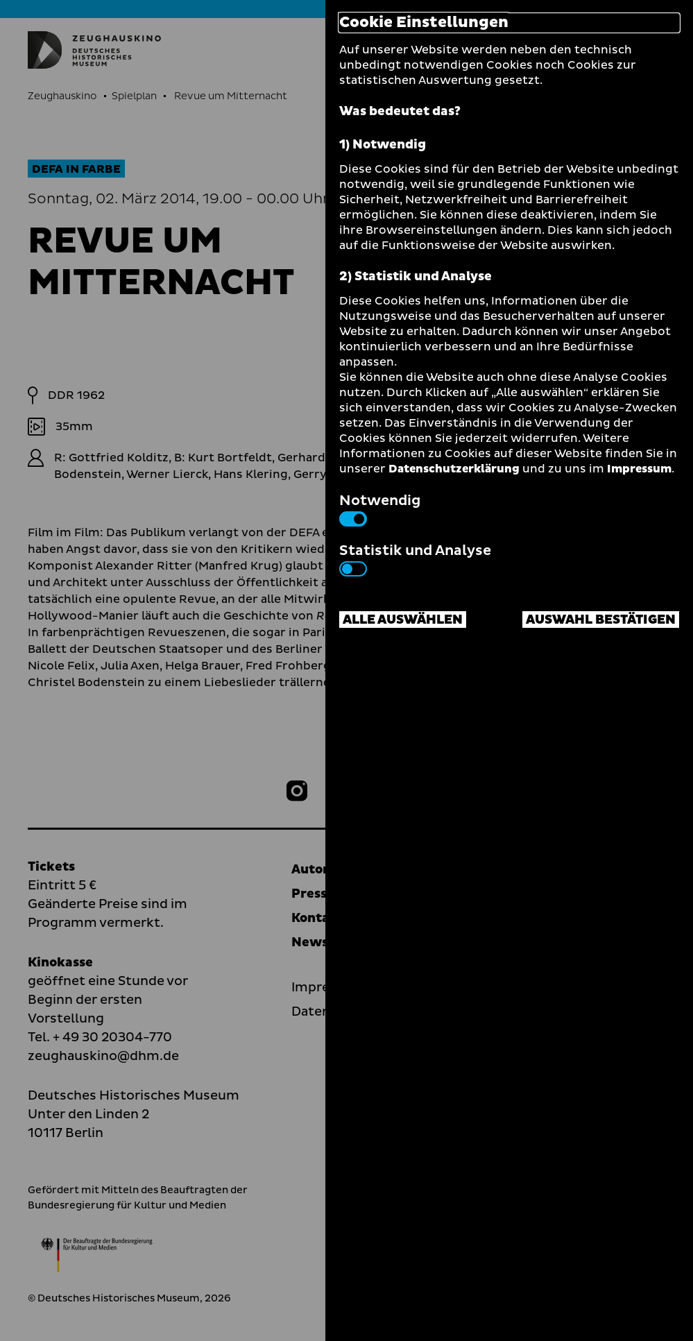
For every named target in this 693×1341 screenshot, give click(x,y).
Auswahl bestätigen (601, 620)
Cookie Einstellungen (423, 23)
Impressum (639, 469)
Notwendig (379, 508)
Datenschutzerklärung (454, 469)
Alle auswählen (403, 620)
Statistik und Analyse (415, 558)
